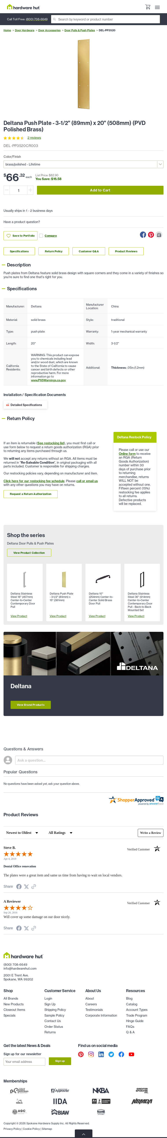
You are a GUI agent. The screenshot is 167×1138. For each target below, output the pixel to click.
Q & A (130, 1032)
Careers (91, 1004)
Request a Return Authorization (30, 494)
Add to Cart (100, 190)
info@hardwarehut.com (20, 969)
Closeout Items (14, 1010)
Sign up (60, 1061)
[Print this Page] (158, 234)
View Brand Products (30, 705)
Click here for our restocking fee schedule (34, 481)
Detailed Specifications (26, 405)
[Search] (105, 19)
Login (48, 998)
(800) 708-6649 (37, 19)
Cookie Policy (31, 1127)
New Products (14, 1004)
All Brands (11, 998)
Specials (9, 1015)
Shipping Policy (55, 1010)
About (89, 998)
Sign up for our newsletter (22, 1054)
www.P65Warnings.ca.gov (48, 380)
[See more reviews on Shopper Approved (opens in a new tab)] (33, 887)
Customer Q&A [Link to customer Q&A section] (89, 251)
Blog (129, 998)
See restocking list (50, 443)
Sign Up (49, 1004)
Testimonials (94, 1010)
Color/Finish (12, 157)
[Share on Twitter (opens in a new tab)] (26, 887)
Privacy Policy (12, 1127)
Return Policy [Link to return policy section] (54, 251)
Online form (127, 454)
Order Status (53, 1027)
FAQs (130, 1027)
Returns (50, 1032)
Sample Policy (54, 1015)
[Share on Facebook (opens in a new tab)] (19, 887)
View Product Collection (29, 552)
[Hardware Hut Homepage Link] (23, 7)
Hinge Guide (134, 1021)
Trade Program (136, 1015)
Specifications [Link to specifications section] (19, 251)
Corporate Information (101, 1015)
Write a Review (150, 833)
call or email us (87, 481)
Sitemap (47, 1127)
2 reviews (34, 138)
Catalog (131, 1004)
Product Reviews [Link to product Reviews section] (126, 251)
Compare (48, 236)
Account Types (136, 1010)
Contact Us (52, 1021)
